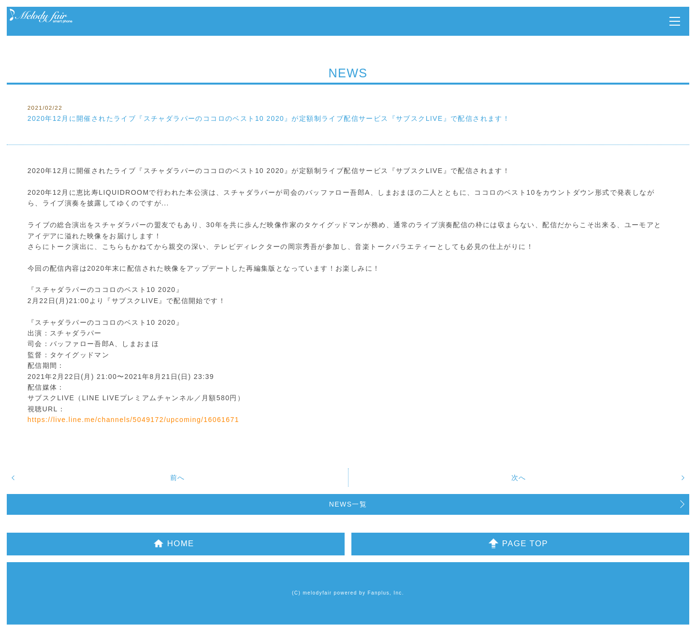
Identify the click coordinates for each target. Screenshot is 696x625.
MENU (674, 21)
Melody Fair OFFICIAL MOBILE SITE (41, 16)
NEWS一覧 (348, 504)
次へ (518, 477)
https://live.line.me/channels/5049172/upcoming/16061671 (133, 419)
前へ (177, 477)
